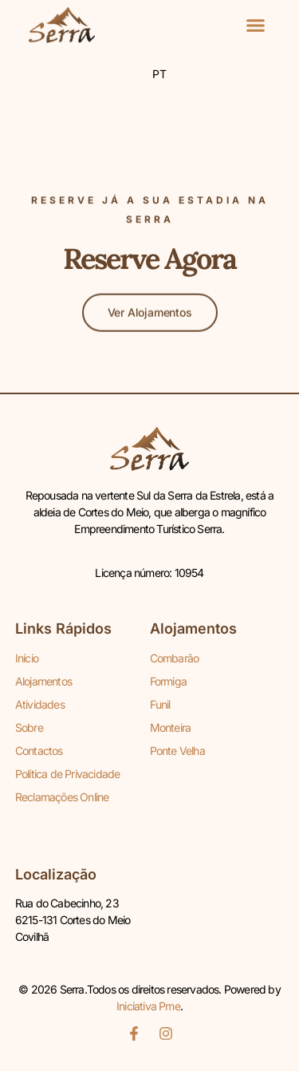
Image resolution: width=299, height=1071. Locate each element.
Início (26, 658)
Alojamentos (43, 681)
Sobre (29, 727)
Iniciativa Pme (148, 1006)
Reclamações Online (62, 797)
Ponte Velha (177, 750)
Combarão (174, 658)
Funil (160, 704)
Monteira (170, 727)
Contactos (39, 750)
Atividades (40, 704)
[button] (255, 25)
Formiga (168, 681)
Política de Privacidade (67, 774)
